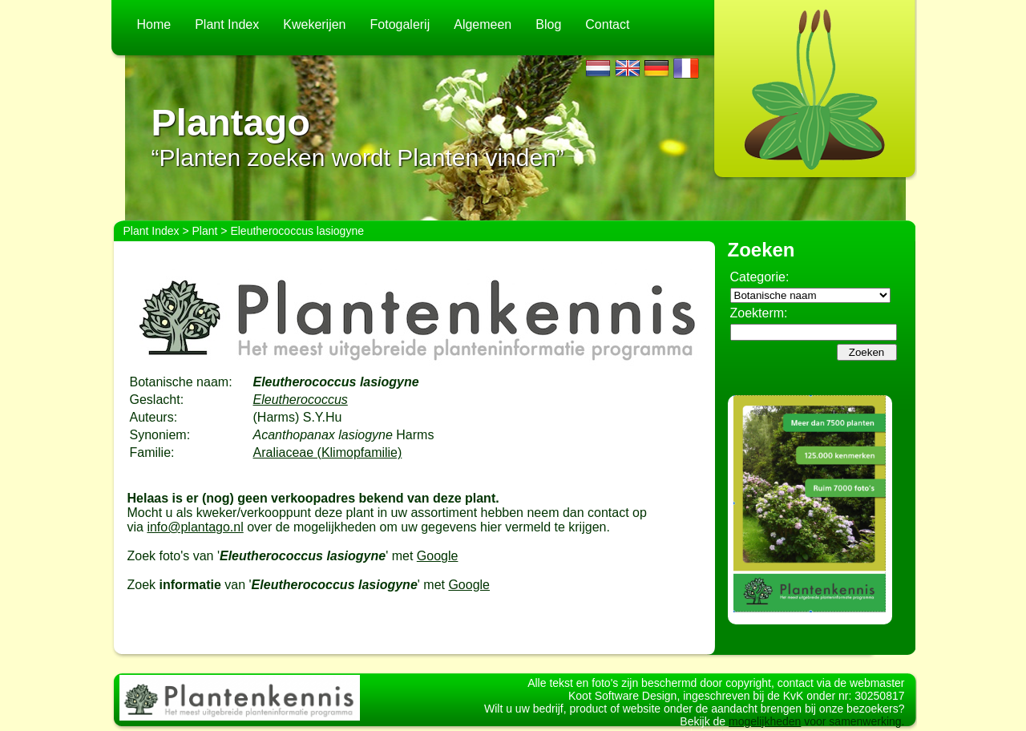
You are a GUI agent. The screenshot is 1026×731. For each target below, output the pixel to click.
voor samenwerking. (852, 721)
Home (154, 24)
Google (437, 556)
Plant (205, 230)
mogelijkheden (765, 721)
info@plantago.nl (195, 527)
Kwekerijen (314, 24)
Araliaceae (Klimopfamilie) (327, 452)
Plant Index (227, 24)
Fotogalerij (400, 24)
